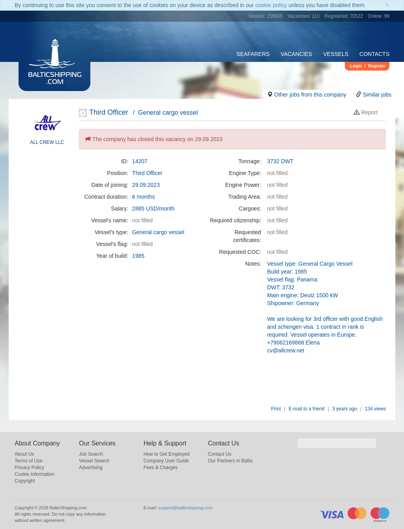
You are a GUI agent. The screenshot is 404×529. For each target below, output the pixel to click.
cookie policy (271, 5)
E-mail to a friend (307, 409)
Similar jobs (377, 94)
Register (376, 65)
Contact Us (219, 454)
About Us (24, 454)
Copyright (25, 481)
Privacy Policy (29, 467)
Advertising (90, 467)
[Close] (387, 4)
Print (276, 409)
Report (366, 112)
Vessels (335, 54)
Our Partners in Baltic (230, 461)
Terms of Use (29, 461)
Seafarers (252, 54)
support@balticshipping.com (185, 507)
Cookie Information (34, 474)
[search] (336, 443)
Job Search (91, 454)
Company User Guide (166, 461)
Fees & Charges (161, 467)
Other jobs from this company (310, 94)
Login (356, 65)
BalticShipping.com (55, 79)
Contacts (374, 54)
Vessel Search (94, 461)
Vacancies (296, 54)
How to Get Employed (167, 454)
